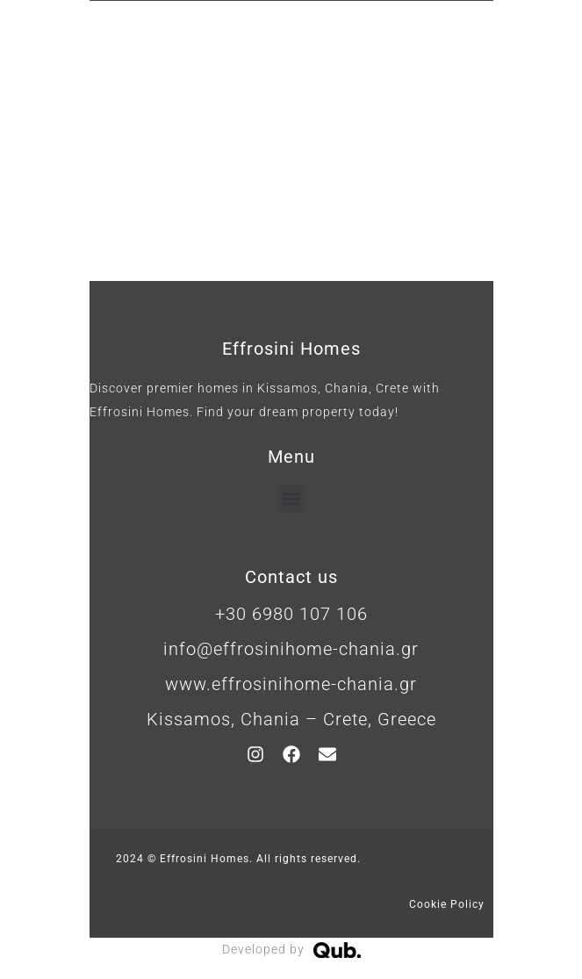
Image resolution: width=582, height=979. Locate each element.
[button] (291, 499)
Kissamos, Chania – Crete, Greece (291, 719)
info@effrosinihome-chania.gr (291, 648)
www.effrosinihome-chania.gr (291, 684)
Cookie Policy (447, 904)
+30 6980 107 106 (291, 613)
